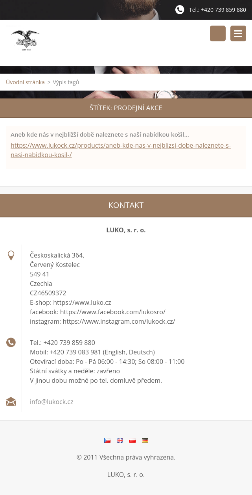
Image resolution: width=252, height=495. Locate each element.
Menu (238, 33)
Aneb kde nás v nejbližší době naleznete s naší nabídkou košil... (100, 134)
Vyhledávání (218, 33)
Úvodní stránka (25, 82)
